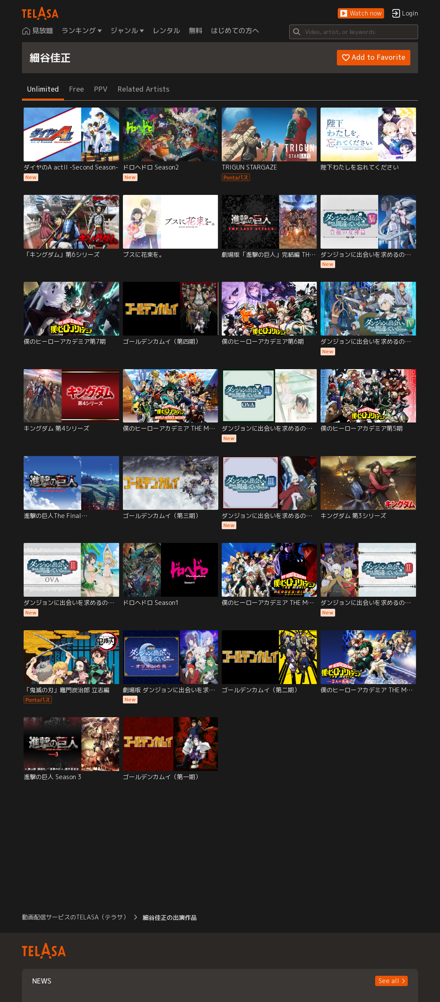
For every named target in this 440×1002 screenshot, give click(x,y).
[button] (361, 13)
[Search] (353, 32)
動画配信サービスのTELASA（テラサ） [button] (75, 917)
